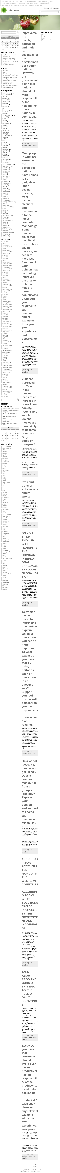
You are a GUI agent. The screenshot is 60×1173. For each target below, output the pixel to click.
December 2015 (7, 325)
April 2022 (5, 243)
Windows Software (7, 232)
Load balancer (6, 166)
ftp (3, 108)
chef (3, 118)
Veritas (4, 222)
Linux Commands (7, 164)
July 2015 (5, 333)
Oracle (4, 185)
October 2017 (6, 287)
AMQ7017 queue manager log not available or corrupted (10, 410)
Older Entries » (35, 1165)
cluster (4, 122)
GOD (3, 140)
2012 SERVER (6, 93)
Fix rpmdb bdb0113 (7, 64)
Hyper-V (4, 151)
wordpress (5, 234)
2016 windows (6, 94)
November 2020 (7, 246)
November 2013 (7, 367)
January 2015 (6, 343)
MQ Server (5, 171)
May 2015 (5, 337)
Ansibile (4, 100)
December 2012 (7, 386)
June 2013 (5, 376)
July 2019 (5, 255)
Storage (4, 213)
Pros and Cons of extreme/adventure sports (30, 489)
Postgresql (5, 190)
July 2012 (5, 394)
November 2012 (7, 388)
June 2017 (5, 294)
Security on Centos (7, 202)
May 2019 (5, 258)
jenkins (4, 157)
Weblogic (5, 227)
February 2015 (6, 342)
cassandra (5, 105)
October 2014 (6, 348)
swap (4, 113)
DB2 (3, 125)
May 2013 (5, 377)
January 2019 (6, 262)
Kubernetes (5, 159)
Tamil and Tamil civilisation (9, 85)
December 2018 (7, 263)
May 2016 (5, 316)
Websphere (5, 229)
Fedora (4, 137)
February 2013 (6, 382)
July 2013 (5, 374)
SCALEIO (5, 200)
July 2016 (5, 313)
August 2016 (6, 311)
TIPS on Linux (6, 215)
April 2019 (5, 260)
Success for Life (7, 83)
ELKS (4, 134)
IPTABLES (6, 110)
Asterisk (4, 103)
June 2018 (5, 274)
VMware (4, 225)
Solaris (4, 205)
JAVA (3, 154)
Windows (5, 230)
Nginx (4, 178)
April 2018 (5, 277)
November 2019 (7, 252)
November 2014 (7, 347)
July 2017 (5, 292)
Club (43, 36)
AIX (3, 96)
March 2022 (5, 245)
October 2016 (6, 308)
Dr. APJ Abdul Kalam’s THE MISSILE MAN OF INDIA (10, 76)
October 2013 (6, 369)
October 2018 (6, 267)
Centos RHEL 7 (6, 115)
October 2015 (6, 328)
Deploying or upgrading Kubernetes (8, 57)
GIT (3, 139)
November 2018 (7, 265)
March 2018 (5, 279)
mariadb (4, 168)
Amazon (4, 98)
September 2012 (7, 391)
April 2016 (5, 318)
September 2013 (7, 371)
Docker (4, 130)
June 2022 (5, 241)
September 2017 (7, 289)
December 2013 (7, 365)
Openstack (5, 183)
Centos (4, 106)
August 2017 (6, 291)
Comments (56, 8)
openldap (5, 181)
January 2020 (6, 250)
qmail (4, 195)
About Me (5, 70)
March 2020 (5, 248)
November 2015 (7, 326)
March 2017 (5, 299)
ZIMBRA (4, 235)
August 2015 (6, 331)
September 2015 (7, 330)
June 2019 (5, 257)
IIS (3, 152)
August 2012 (6, 393)
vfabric (4, 224)
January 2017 (6, 303)
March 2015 (5, 340)
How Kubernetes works (9, 60)
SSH (3, 210)
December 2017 (7, 284)
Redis (4, 196)
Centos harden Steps (8, 420)
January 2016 (6, 323)
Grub (3, 142)
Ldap (3, 161)
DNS (3, 128)
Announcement (46, 40)
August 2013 (6, 372)
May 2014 (5, 357)
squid (4, 208)
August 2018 (6, 270)
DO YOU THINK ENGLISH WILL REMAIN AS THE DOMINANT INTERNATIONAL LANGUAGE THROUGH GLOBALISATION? (30, 555)
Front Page (5, 79)
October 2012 (6, 389)
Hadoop (4, 145)
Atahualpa (37, 1171)
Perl (3, 186)
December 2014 (7, 345)
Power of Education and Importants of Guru (9, 81)
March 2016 (5, 320)
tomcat (4, 217)
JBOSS (4, 156)
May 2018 (5, 275)
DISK (3, 127)
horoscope (5, 149)
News (43, 38)
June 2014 (5, 355)
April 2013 (5, 379)
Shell (3, 203)
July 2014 (5, 354)
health (4, 147)
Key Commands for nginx (9, 55)
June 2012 (5, 396)
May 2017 (5, 296)
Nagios (4, 174)
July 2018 (5, 272)
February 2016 (6, 321)
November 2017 (7, 286)
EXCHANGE (6, 135)
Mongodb (5, 169)
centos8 (4, 117)
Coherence (5, 123)
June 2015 (5, 335)
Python (4, 193)
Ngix (3, 179)
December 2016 (7, 304)
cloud (4, 120)
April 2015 (5, 338)
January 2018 (6, 282)
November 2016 (7, 306)
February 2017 (6, 301)
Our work (44, 35)
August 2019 (6, 253)
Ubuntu (4, 219)
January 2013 (6, 384)
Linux (4, 162)
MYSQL (4, 173)
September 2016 (7, 309)
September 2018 (7, 269)
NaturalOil (5, 176)
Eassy (4, 132)
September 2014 (7, 350)
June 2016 (5, 314)
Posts (47, 8)
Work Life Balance (7, 87)
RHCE (4, 198)
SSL (3, 212)
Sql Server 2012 (7, 207)
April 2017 (5, 297)
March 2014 (5, 360)
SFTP (4, 111)
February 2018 (6, 280)
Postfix (4, 188)
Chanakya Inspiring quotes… (10, 74)
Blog (3, 72)
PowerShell (5, 191)
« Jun (2, 49)
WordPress (30, 1171)
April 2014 (5, 359)
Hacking (4, 144)
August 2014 (6, 352)
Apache (4, 101)
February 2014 (6, 362)
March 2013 (5, 381)
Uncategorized (6, 220)
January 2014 (6, 364)
